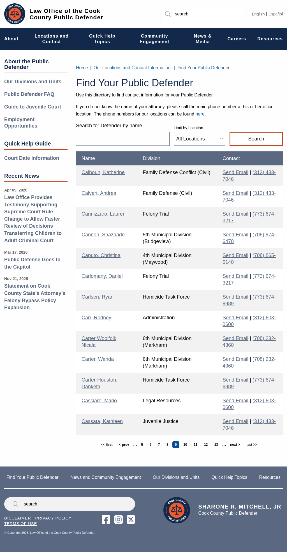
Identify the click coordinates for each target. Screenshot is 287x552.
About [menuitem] (11, 38)
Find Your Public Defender (203, 67)
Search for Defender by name (109, 125)
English (258, 14)
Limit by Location (188, 128)
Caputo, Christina (101, 255)
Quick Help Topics (229, 477)
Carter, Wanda (98, 359)
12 (207, 445)
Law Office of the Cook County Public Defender (66, 14)
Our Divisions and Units (32, 81)
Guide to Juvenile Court (32, 107)
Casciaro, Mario (99, 400)
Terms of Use (20, 523)
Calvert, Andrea (99, 193)
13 (217, 445)
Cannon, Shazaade (103, 234)
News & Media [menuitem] (203, 39)
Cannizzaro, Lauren (104, 214)
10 (186, 445)
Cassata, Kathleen (102, 421)
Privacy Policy (53, 518)
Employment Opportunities (20, 123)
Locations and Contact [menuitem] (51, 39)
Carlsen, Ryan (98, 297)
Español (276, 14)
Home (82, 67)
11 (197, 445)
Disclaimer (17, 518)
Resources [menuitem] (270, 38)
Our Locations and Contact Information (132, 67)
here (200, 114)
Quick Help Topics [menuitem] (102, 39)
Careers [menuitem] (237, 38)
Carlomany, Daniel (102, 276)
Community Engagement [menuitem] (154, 39)
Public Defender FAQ (29, 94)
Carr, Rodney (96, 317)
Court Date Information (31, 158)
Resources (269, 477)
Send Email (235, 172)
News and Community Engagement (105, 477)
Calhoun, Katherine (103, 172)
